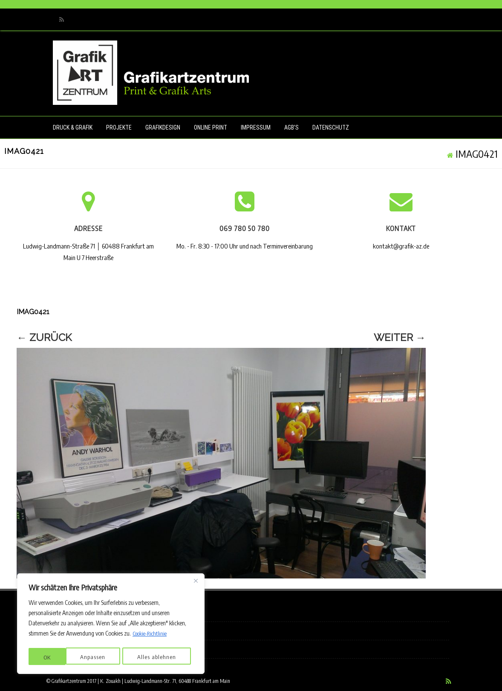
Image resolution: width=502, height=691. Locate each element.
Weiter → (400, 337)
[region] (111, 625)
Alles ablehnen (119, 657)
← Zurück (44, 337)
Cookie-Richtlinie (152, 635)
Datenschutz (330, 127)
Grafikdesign (162, 127)
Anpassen (55, 657)
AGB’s (291, 127)
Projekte (119, 127)
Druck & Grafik (72, 127)
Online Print (210, 127)
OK (175, 657)
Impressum (256, 127)
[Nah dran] (195, 583)
